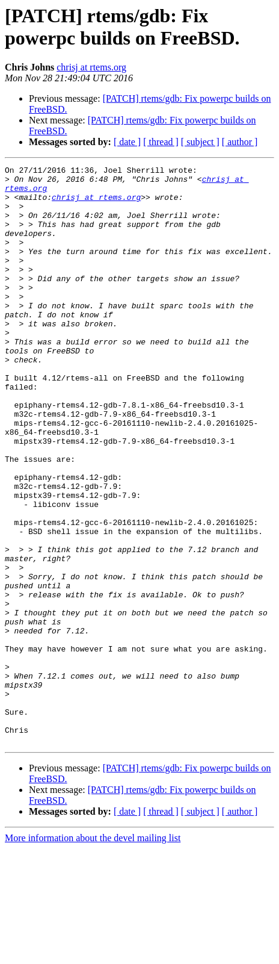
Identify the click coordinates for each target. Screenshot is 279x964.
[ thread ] (161, 142)
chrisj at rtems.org (91, 67)
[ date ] (127, 142)
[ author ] (240, 142)
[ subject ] (200, 142)
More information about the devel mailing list (92, 953)
